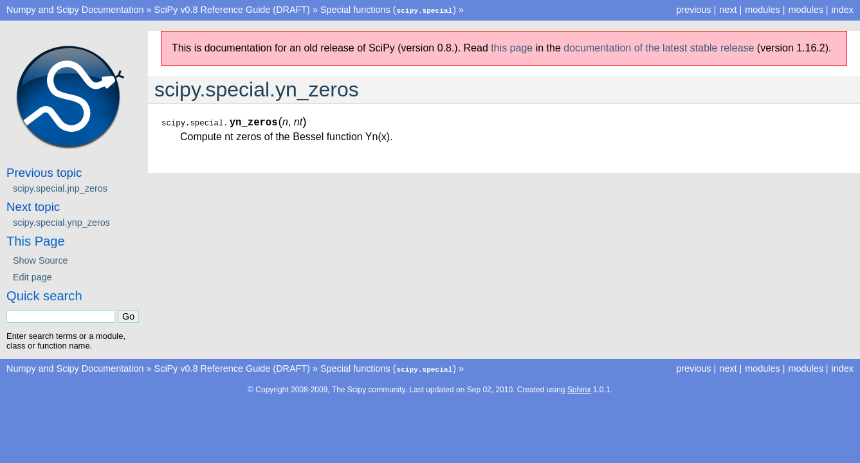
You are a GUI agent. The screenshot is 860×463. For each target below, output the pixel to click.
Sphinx (579, 388)
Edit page (32, 276)
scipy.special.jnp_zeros (60, 188)
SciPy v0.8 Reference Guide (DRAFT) (232, 10)
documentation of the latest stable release (658, 47)
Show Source (40, 260)
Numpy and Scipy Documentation (75, 10)
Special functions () (388, 10)
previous (693, 10)
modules (805, 10)
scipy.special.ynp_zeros (61, 222)
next (727, 10)
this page (512, 47)
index (843, 10)
